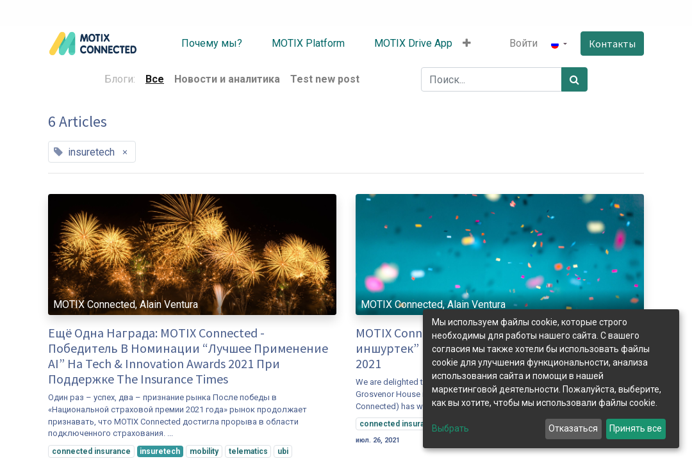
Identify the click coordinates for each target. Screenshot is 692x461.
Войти (523, 43)
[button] (466, 43)
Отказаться (573, 428)
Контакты (612, 43)
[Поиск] (574, 79)
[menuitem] (202, 43)
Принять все (635, 428)
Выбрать (450, 428)
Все (154, 79)
